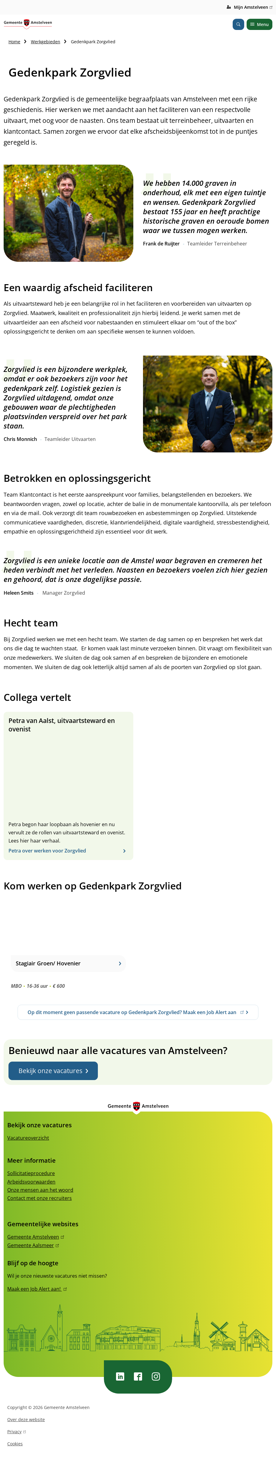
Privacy (16, 1432)
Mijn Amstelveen (253, 7)
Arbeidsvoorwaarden (31, 1181)
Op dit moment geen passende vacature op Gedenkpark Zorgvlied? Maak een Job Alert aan (136, 1014)
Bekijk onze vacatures (53, 1070)
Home (14, 41)
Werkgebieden (45, 41)
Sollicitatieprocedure (31, 1173)
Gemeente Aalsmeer (33, 1245)
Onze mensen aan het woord (40, 1190)
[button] (68, 213)
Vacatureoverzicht (28, 1138)
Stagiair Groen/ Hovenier (68, 963)
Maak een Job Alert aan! (37, 1289)
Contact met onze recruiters (39, 1198)
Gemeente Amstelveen (35, 1236)
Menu (259, 24)
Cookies (15, 1444)
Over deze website (26, 1419)
